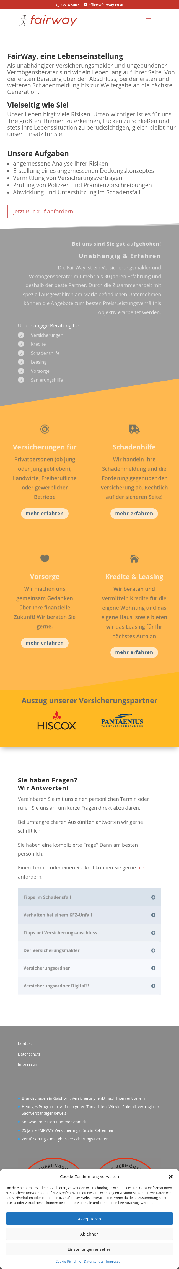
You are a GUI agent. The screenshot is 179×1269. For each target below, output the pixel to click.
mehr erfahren (45, 513)
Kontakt (25, 1043)
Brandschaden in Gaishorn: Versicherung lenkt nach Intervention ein (83, 1098)
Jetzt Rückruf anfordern (43, 211)
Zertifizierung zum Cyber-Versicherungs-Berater (65, 1139)
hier (141, 867)
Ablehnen (89, 1234)
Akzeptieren (89, 1218)
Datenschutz (93, 1261)
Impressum (114, 1261)
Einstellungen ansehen (89, 1249)
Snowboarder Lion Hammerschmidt (54, 1121)
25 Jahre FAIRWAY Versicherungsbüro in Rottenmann (69, 1130)
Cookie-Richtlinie (68, 1261)
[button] (170, 1176)
